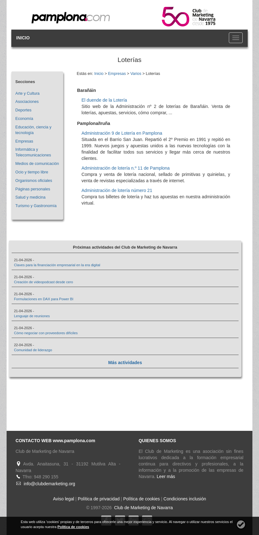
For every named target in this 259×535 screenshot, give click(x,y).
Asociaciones (27, 101)
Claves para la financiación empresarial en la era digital (57, 265)
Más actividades (125, 362)
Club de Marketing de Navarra (143, 507)
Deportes (23, 110)
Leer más (166, 476)
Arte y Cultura (27, 93)
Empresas (24, 141)
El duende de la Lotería (104, 100)
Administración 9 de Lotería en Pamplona (121, 133)
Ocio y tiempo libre (31, 172)
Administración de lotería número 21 (116, 190)
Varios (135, 73)
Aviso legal (63, 498)
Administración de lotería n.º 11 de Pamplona (125, 168)
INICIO (23, 37)
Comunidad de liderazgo (33, 350)
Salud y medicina (30, 197)
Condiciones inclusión (184, 498)
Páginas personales (32, 189)
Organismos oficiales (33, 180)
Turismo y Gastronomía (36, 206)
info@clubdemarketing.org (49, 483)
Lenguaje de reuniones (32, 316)
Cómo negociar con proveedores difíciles (46, 333)
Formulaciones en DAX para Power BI (43, 299)
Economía (24, 118)
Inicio (98, 73)
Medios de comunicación (37, 163)
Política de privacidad (98, 498)
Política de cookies (141, 498)
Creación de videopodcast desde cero (43, 282)
